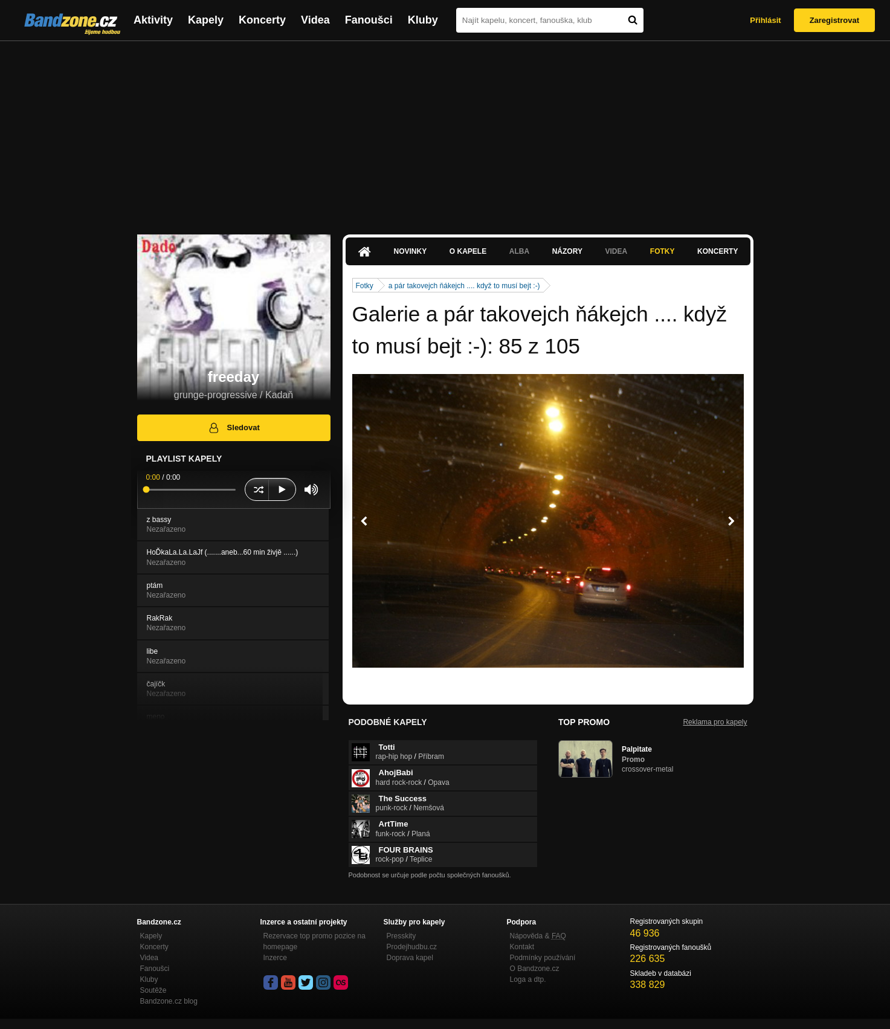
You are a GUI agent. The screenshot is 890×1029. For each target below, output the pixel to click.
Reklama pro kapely (715, 722)
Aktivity (153, 20)
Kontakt (522, 947)
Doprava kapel (410, 957)
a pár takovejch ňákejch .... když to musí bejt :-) (464, 286)
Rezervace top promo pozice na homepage (314, 941)
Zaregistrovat (834, 20)
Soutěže (153, 990)
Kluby (423, 20)
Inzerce (275, 957)
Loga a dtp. (528, 979)
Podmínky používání (543, 957)
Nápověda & (538, 936)
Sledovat (233, 427)
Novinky (410, 251)
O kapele (468, 251)
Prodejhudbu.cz (412, 947)
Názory (567, 251)
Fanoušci (369, 20)
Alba (519, 251)
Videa (315, 20)
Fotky (662, 251)
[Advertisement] (445, 131)
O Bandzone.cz (534, 968)
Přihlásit (765, 20)
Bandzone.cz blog (169, 1001)
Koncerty (262, 20)
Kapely (206, 20)
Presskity (401, 936)
